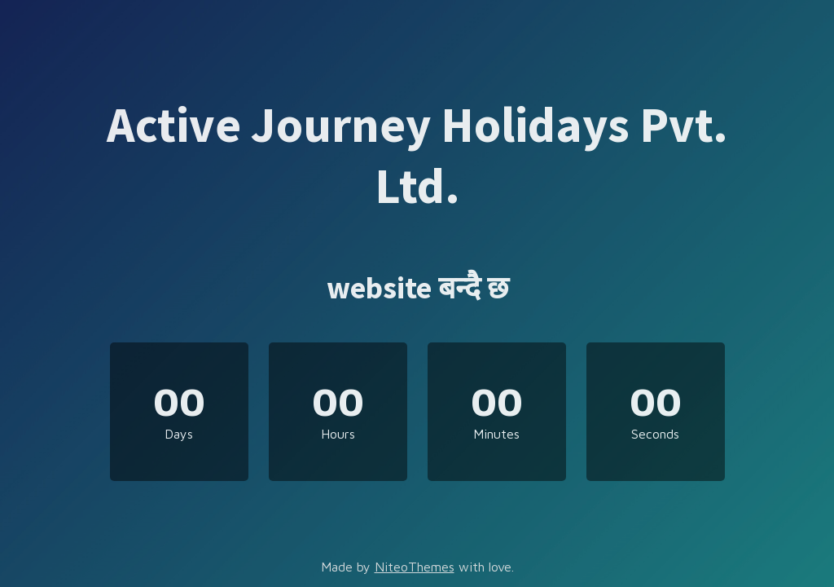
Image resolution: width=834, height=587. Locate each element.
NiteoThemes (414, 566)
